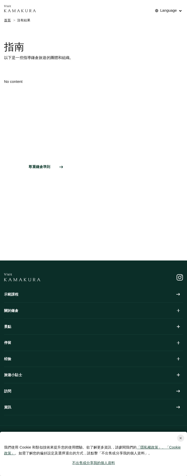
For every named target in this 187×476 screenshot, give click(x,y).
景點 (92, 327)
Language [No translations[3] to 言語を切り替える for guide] (168, 10)
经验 (92, 359)
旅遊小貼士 (92, 375)
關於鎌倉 (92, 311)
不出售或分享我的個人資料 (93, 463)
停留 (92, 343)
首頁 (7, 20)
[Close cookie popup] (180, 438)
